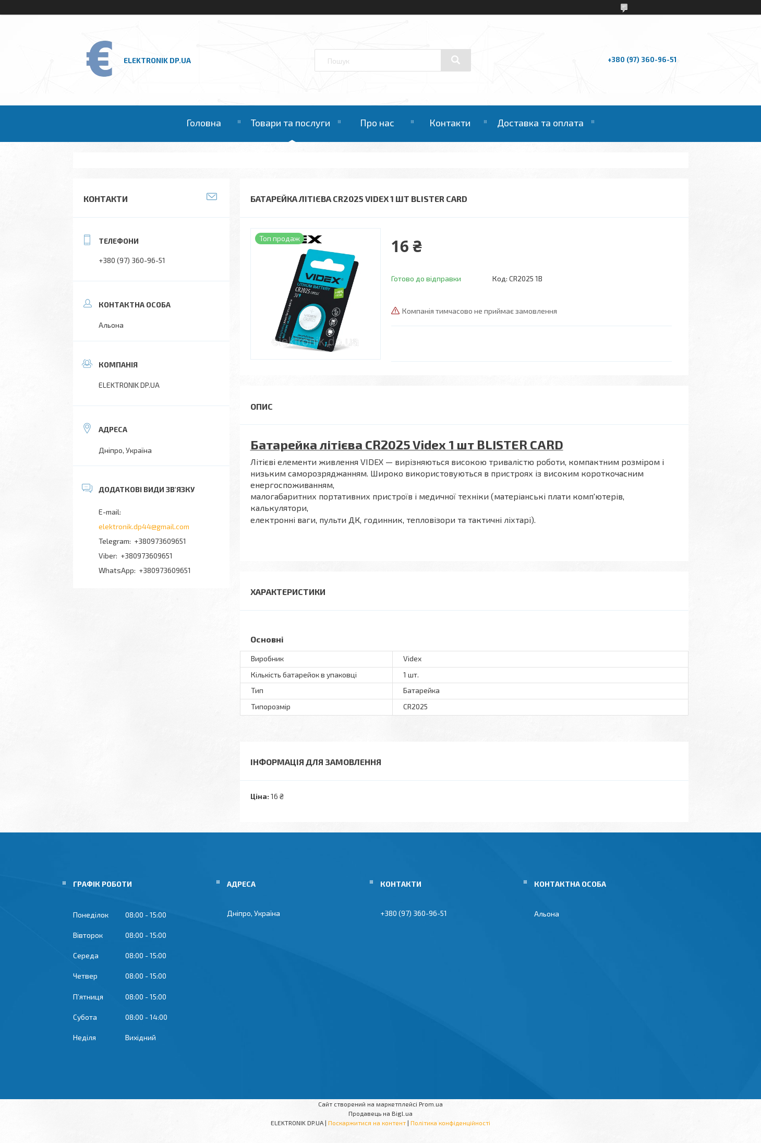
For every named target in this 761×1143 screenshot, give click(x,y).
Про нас (377, 122)
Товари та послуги (290, 122)
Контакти (449, 122)
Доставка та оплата (540, 122)
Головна (203, 122)
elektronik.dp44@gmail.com (144, 526)
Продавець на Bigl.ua (380, 1113)
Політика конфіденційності (450, 1122)
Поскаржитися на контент (367, 1122)
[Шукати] (456, 60)
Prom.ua (431, 1104)
